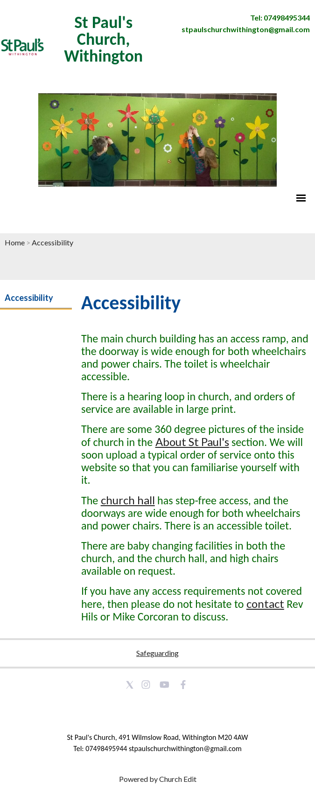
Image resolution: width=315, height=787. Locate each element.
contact (265, 603)
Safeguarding (157, 652)
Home (15, 242)
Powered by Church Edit (157, 778)
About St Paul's (192, 441)
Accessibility (52, 242)
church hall (127, 500)
